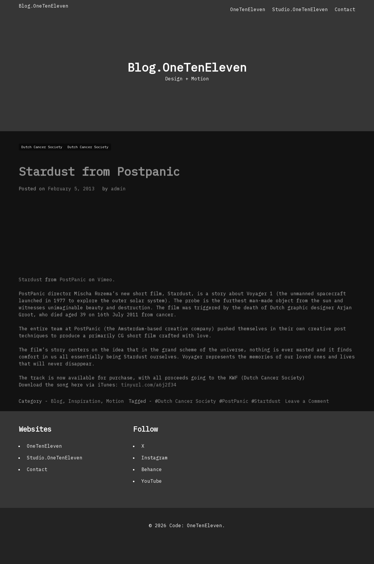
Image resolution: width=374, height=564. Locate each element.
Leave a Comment (307, 412)
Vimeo (105, 291)
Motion (115, 412)
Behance (151, 469)
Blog (57, 412)
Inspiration (84, 412)
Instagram (154, 458)
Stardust (30, 291)
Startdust (267, 412)
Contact (345, 9)
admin (118, 200)
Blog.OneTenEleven (43, 6)
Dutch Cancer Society (187, 412)
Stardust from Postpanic (99, 182)
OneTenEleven (247, 9)
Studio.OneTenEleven (300, 9)
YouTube (151, 481)
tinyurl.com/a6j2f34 (148, 396)
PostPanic (73, 291)
